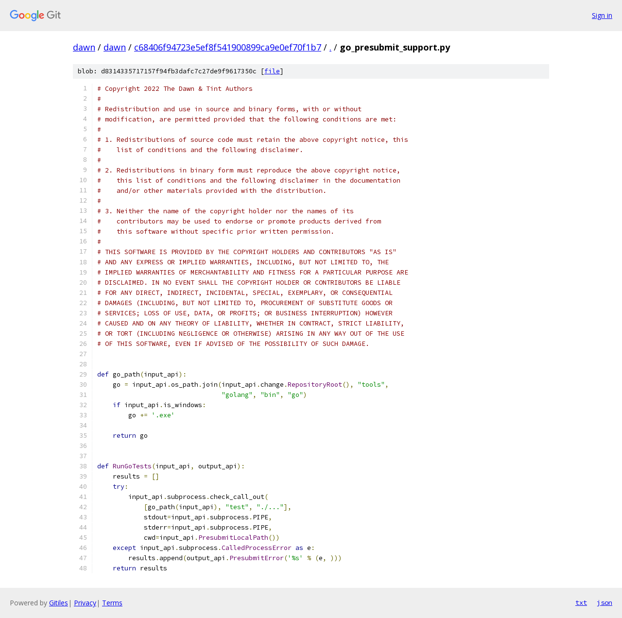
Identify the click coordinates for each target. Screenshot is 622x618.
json (604, 602)
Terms (112, 602)
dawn (84, 47)
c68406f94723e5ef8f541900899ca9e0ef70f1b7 (227, 47)
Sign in (602, 15)
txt (581, 602)
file (272, 71)
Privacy (85, 602)
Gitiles (58, 602)
